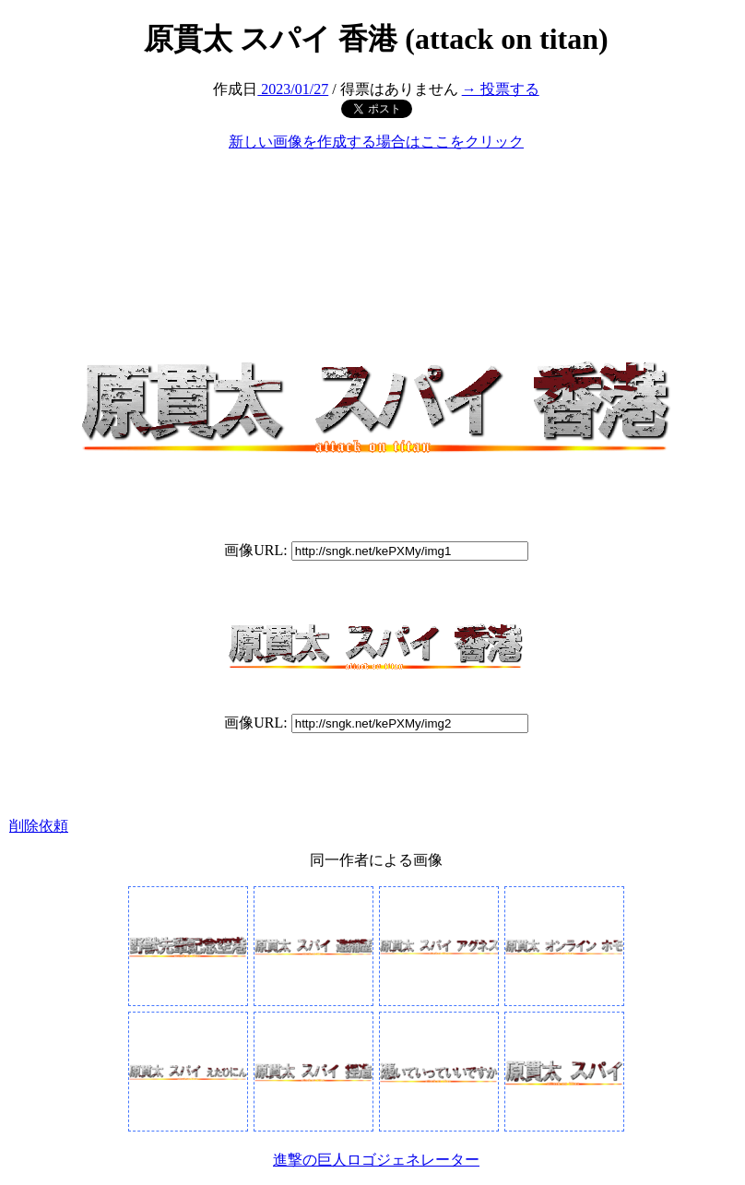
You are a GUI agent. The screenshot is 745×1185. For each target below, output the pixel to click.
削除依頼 (38, 826)
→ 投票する (500, 89)
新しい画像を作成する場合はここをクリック (376, 141)
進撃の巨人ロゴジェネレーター (376, 1159)
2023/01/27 (292, 89)
